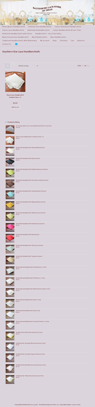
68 (85, 66)
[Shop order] (27, 66)
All (88, 66)
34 (82, 66)
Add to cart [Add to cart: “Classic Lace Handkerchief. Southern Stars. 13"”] (15, 107)
